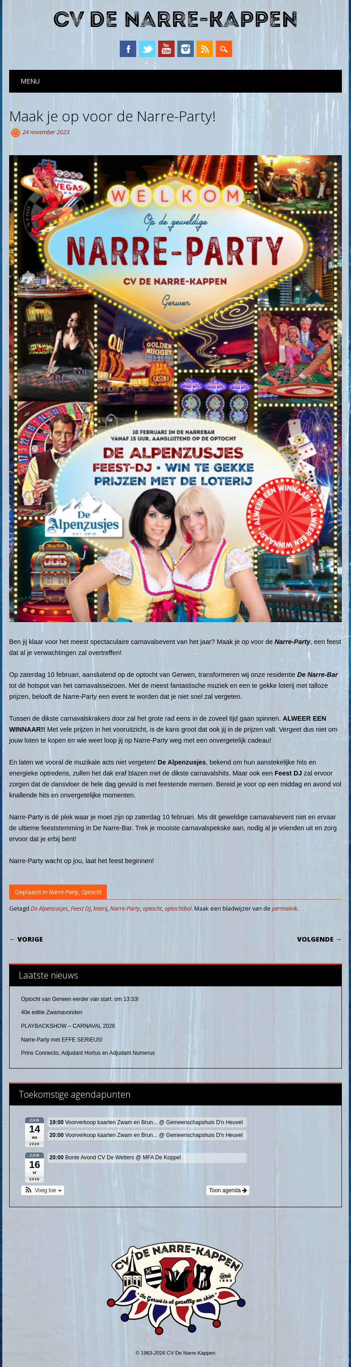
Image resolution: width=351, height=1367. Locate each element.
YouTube (166, 49)
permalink (284, 908)
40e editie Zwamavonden (51, 1012)
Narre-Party (64, 892)
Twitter (147, 49)
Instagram (185, 49)
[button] (42, 1190)
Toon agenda (228, 1190)
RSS (205, 49)
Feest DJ (80, 908)
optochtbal (178, 908)
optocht (152, 908)
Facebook (128, 49)
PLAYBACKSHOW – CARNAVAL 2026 (68, 1026)
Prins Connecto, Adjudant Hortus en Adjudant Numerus (88, 1053)
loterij (100, 908)
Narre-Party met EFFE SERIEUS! (62, 1040)
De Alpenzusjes (49, 908)
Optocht (91, 892)
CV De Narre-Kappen (175, 19)
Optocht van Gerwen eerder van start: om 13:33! (79, 999)
